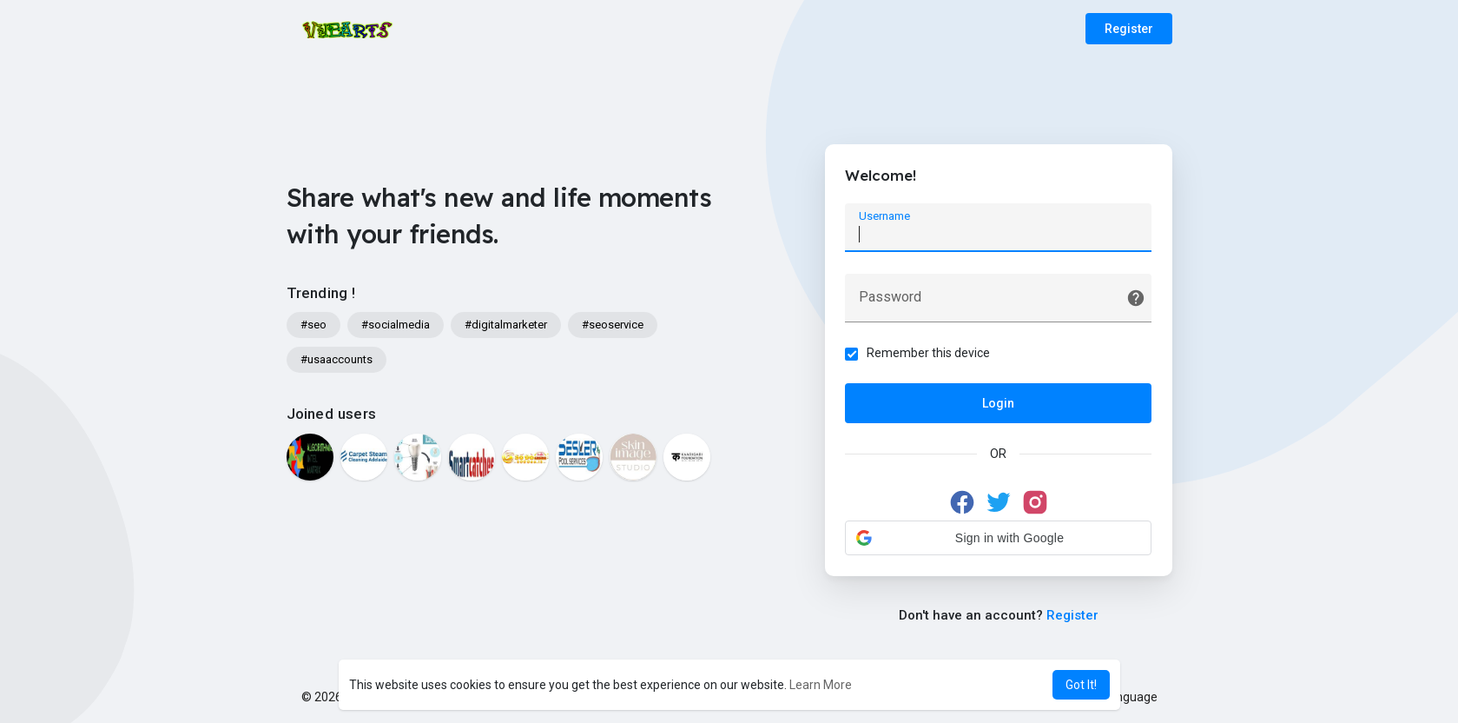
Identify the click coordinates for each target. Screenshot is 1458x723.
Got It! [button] (1081, 685)
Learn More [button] (820, 685)
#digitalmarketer (506, 324)
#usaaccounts (336, 359)
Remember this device (930, 354)
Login (998, 404)
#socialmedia (395, 324)
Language (1124, 697)
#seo (313, 324)
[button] (999, 538)
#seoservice (612, 324)
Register (1129, 29)
